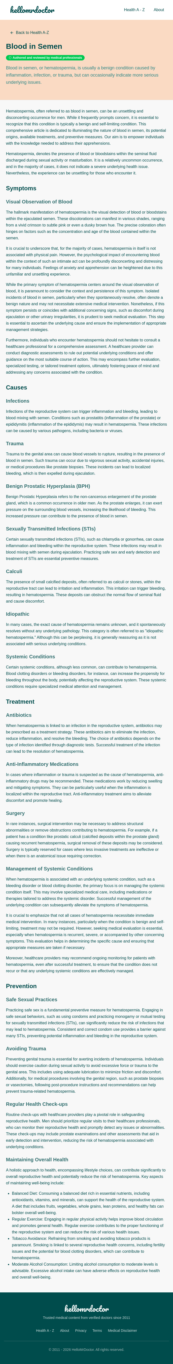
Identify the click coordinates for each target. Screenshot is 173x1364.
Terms (97, 1331)
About (159, 10)
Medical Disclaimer (122, 1331)
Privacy (81, 1331)
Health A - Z (134, 10)
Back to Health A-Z (29, 32)
